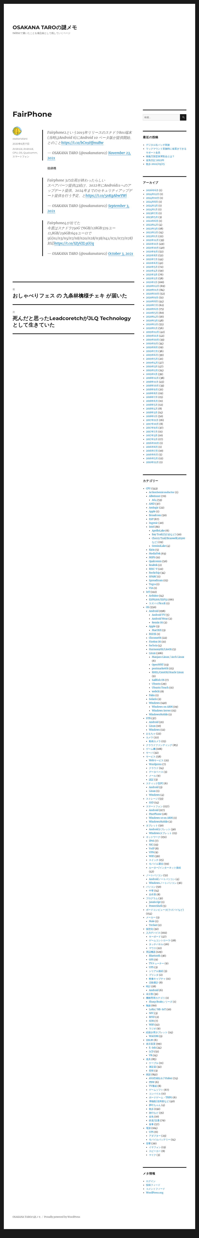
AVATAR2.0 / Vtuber (160, 1078)
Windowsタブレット (160, 833)
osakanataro (20, 138)
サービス (151, 756)
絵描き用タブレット (156, 1032)
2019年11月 (152, 335)
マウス (152, 948)
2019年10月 (152, 339)
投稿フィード (153, 1185)
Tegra (152, 584)
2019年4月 (152, 362)
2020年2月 (152, 324)
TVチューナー (156, 963)
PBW (151, 1082)
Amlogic (154, 507)
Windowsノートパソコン (163, 883)
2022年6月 (152, 221)
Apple (152, 511)
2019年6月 (152, 355)
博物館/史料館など (159, 1101)
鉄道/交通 (154, 1120)
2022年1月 (152, 236)
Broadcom (155, 515)
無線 (148, 1005)
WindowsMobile (158, 714)
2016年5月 (152, 458)
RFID (152, 1017)
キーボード (155, 936)
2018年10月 (152, 385)
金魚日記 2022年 (155, 160)
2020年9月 (152, 297)
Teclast (153, 925)
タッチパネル (156, 944)
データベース (156, 771)
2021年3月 (152, 274)
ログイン (151, 1181)
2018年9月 (152, 389)
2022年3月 (152, 228)
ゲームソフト (156, 1089)
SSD (151, 802)
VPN (151, 852)
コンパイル (155, 1093)
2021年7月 (152, 259)
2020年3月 (152, 320)
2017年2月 (152, 439)
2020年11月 (152, 289)
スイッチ (153, 860)
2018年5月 (152, 404)
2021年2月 (152, 278)
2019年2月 (152, 370)
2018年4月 (152, 408)
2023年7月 (152, 213)
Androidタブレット (159, 829)
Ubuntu (156, 683)
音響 (148, 1143)
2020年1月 (152, 328)
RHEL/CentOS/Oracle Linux (168, 672)
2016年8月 (152, 446)
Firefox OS (155, 641)
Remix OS (157, 622)
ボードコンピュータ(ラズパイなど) (165, 909)
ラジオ (152, 1028)
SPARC (153, 576)
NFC (151, 1013)
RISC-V (153, 568)
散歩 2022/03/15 (155, 164)
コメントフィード (155, 1188)
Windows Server (161, 710)
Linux (152, 653)
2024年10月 (152, 198)
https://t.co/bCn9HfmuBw (82, 142)
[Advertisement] (100, 82)
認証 (151, 779)
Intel (151, 526)
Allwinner (154, 496)
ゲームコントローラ (159, 940)
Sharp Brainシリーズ (160, 1001)
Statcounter (8, 1235)
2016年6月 (152, 454)
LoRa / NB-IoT (157, 1009)
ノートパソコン (154, 875)
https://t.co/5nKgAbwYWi (106, 195)
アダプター (155, 1135)
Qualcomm (30, 152)
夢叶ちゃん (155, 1105)
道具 (148, 1059)
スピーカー (155, 1151)
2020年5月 (152, 312)
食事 (151, 1124)
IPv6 (151, 840)
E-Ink (152, 1047)
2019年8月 (152, 347)
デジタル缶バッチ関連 (158, 144)
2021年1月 (151, 282)
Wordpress (155, 764)
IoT (148, 591)
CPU (15, 152)
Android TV (158, 614)
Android (17, 148)
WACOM (153, 1036)
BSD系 (152, 634)
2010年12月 (152, 462)
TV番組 (153, 1086)
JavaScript (155, 902)
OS (20, 152)
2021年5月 (152, 266)
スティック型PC (154, 783)
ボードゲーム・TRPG (160, 1097)
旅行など (153, 1112)
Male (152, 921)
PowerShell (155, 906)
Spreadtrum (156, 580)
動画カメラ (155, 741)
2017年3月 (152, 435)
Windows (154, 703)
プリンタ (153, 974)
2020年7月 (152, 305)
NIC (151, 844)
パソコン (151, 886)
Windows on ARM (162, 706)
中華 (151, 890)
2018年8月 (152, 393)
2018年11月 (152, 381)
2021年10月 (152, 247)
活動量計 (153, 982)
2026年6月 (152, 190)
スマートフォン (21, 156)
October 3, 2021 (120, 253)
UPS (151, 967)
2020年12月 (152, 286)
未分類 (149, 994)
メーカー (151, 917)
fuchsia (153, 645)
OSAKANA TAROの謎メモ (45, 27)
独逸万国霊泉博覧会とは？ (160, 156)
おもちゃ (151, 733)
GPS (151, 959)
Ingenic (153, 523)
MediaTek (154, 553)
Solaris (153, 699)
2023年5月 (152, 217)
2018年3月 (152, 412)
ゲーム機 (151, 748)
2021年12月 (152, 240)
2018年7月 (152, 397)
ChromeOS (155, 637)
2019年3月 (152, 366)
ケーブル (153, 1063)
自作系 (152, 894)
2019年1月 (152, 374)
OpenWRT (158, 664)
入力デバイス (153, 932)
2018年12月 (152, 378)
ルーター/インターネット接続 (165, 867)
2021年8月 (152, 255)
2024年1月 (152, 209)
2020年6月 (152, 309)
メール (152, 775)
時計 (148, 986)
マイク (152, 1154)
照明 (151, 1070)
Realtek (153, 565)
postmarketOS (160, 668)
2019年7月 (152, 351)
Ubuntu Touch (160, 687)
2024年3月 (152, 205)
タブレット (152, 825)
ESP (151, 519)
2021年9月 (152, 251)
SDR (151, 1020)
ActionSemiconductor (162, 492)
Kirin (152, 549)
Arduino (153, 595)
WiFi (151, 856)
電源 (148, 1128)
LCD (151, 1051)
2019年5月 (152, 358)
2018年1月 (151, 416)
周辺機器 (151, 951)
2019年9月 (152, 343)
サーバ (149, 752)
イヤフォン (155, 1147)
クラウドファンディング (159, 745)
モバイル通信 (156, 863)
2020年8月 (152, 301)
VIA (151, 588)
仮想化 (149, 929)
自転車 (149, 1040)
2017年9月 (152, 427)
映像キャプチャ (157, 978)
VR (150, 1055)
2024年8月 (152, 201)
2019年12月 (152, 332)
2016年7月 (152, 450)
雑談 (148, 1074)
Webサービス (156, 760)
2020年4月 (152, 316)
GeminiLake (159, 546)
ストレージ (152, 798)
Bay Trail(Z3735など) (164, 534)
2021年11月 (152, 243)
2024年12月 (152, 194)
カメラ (149, 737)
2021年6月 (152, 263)
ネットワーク (153, 837)
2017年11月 (152, 420)
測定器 (152, 1066)
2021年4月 (152, 270)
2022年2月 (152, 232)
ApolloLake (158, 530)
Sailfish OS (158, 680)
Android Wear (160, 618)
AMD (152, 503)
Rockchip (154, 572)
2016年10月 (152, 443)
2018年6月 (152, 401)
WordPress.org (154, 1192)
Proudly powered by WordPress (62, 1216)
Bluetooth (154, 955)
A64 (154, 500)
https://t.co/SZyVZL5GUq (74, 243)
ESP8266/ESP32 (158, 599)
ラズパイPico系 (157, 603)
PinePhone (155, 814)
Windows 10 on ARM (161, 817)
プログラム (152, 898)
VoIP (151, 848)
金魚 (151, 1116)
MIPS (152, 557)
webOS (156, 691)
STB (148, 718)
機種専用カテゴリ (155, 997)
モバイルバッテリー (159, 1139)
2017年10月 (152, 423)
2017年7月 (152, 431)
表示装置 (151, 1043)
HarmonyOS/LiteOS (160, 649)
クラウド (153, 768)
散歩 (151, 1109)
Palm (152, 695)
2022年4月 (152, 224)
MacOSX (157, 630)
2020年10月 (152, 293)
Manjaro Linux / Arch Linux (168, 657)
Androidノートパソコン (162, 879)
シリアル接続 (156, 971)
